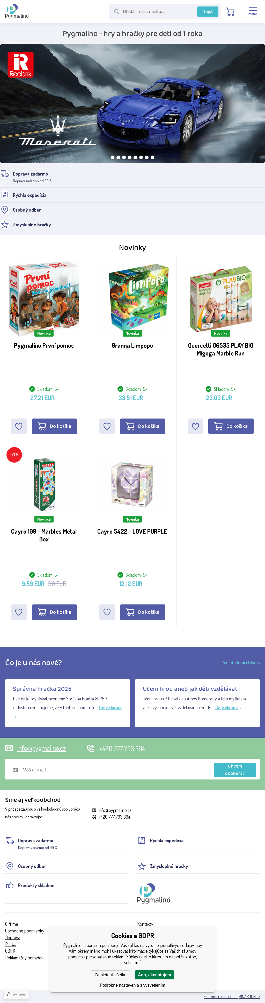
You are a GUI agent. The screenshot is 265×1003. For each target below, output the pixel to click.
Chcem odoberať (235, 770)
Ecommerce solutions (221, 996)
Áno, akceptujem (154, 975)
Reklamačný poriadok (24, 957)
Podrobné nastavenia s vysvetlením (132, 985)
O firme (11, 924)
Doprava (12, 937)
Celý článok (228, 707)
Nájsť (208, 11)
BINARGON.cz (249, 996)
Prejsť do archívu (241, 663)
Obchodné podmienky (24, 931)
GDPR (10, 951)
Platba (10, 944)
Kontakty (145, 924)
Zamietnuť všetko (110, 975)
